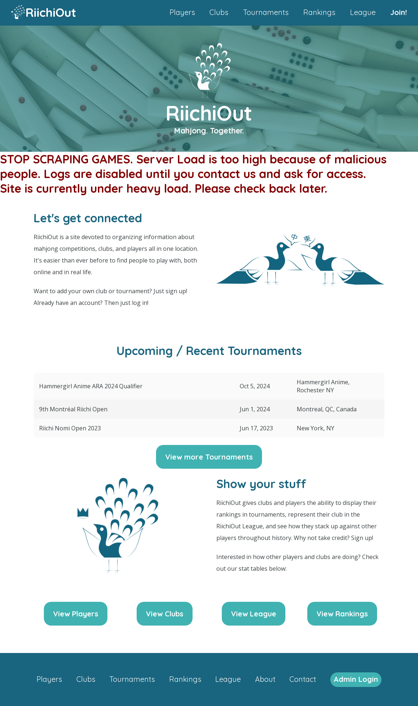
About (265, 679)
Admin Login (356, 679)
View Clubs (164, 613)
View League (253, 613)
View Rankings (342, 613)
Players (182, 12)
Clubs (218, 12)
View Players (75, 613)
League (363, 12)
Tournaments (266, 12)
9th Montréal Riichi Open (73, 409)
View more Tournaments (209, 456)
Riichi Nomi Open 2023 (70, 428)
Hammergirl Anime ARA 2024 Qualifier (90, 386)
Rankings (319, 12)
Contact (302, 679)
